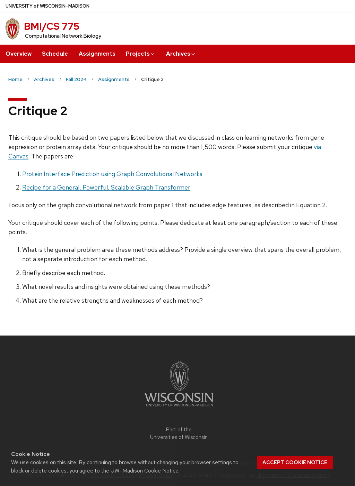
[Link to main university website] (179, 407)
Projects (140, 53)
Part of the (179, 433)
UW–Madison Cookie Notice (145, 470)
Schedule (55, 53)
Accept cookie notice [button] (294, 462)
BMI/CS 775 (51, 26)
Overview (19, 53)
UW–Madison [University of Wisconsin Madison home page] (47, 6)
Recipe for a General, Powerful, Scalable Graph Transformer (106, 187)
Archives (181, 53)
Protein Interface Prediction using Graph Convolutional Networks (112, 174)
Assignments (97, 53)
